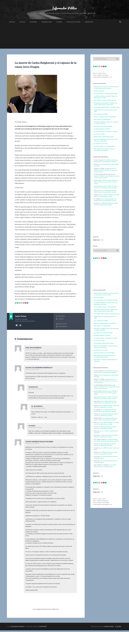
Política (23, 23)
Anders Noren (109, 628)
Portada (12, 23)
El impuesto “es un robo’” (101, 145)
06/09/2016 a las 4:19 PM (32, 371)
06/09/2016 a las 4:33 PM (38, 410)
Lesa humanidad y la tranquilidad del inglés (106, 95)
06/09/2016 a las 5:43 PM (32, 445)
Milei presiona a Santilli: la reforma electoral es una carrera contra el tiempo (106, 89)
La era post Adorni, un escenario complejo (105, 133)
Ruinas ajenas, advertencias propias (104, 138)
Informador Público (64, 9)
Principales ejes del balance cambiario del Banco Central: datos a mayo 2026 (105, 105)
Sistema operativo (99, 92)
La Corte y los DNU (99, 135)
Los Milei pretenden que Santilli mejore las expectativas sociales (106, 98)
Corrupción (89, 23)
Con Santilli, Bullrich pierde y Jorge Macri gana (107, 109)
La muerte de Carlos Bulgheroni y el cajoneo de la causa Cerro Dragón (43, 66)
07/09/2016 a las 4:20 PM (35, 429)
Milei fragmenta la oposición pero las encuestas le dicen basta (104, 151)
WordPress (43, 628)
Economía (33, 23)
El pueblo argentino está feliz (102, 130)
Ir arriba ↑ (118, 628)
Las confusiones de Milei (101, 115)
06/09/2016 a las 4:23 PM (35, 390)
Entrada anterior (62, 325)
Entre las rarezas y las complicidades (104, 148)
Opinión (59, 23)
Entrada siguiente (62, 328)
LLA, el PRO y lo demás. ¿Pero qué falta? (105, 102)
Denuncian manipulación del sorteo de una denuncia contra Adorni (105, 141)
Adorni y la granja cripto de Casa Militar (105, 118)
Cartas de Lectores (73, 23)
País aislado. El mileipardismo (102, 121)
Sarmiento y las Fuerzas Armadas (103, 128)
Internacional (46, 23)
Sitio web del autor (20, 326)
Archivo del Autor (16, 326)
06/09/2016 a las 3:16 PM (32, 351)
